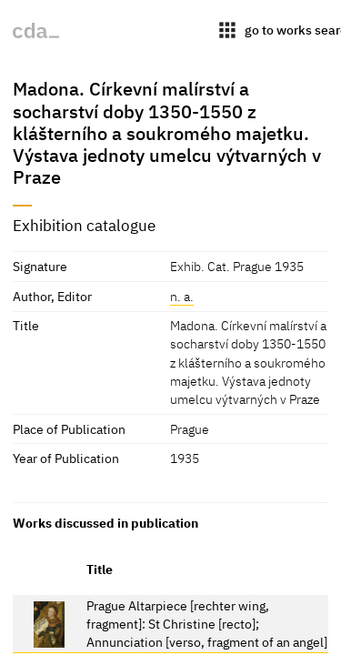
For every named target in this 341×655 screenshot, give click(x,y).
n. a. (182, 296)
